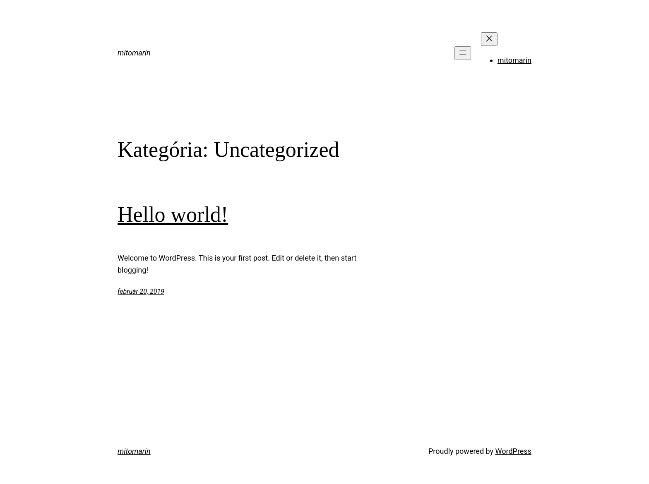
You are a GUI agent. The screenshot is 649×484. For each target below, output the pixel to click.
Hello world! (173, 214)
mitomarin (134, 52)
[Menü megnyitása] (462, 53)
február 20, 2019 (141, 291)
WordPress (513, 451)
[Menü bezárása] (489, 39)
